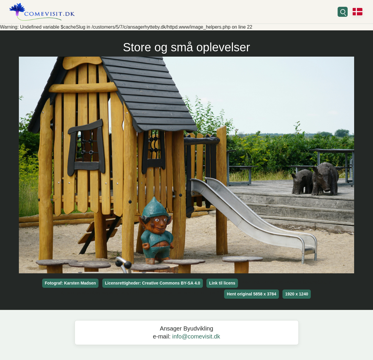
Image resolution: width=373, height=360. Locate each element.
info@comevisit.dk (196, 336)
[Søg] (343, 12)
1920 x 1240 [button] (296, 294)
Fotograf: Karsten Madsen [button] (70, 283)
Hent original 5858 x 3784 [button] (251, 294)
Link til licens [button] (222, 283)
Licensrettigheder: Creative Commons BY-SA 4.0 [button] (152, 283)
